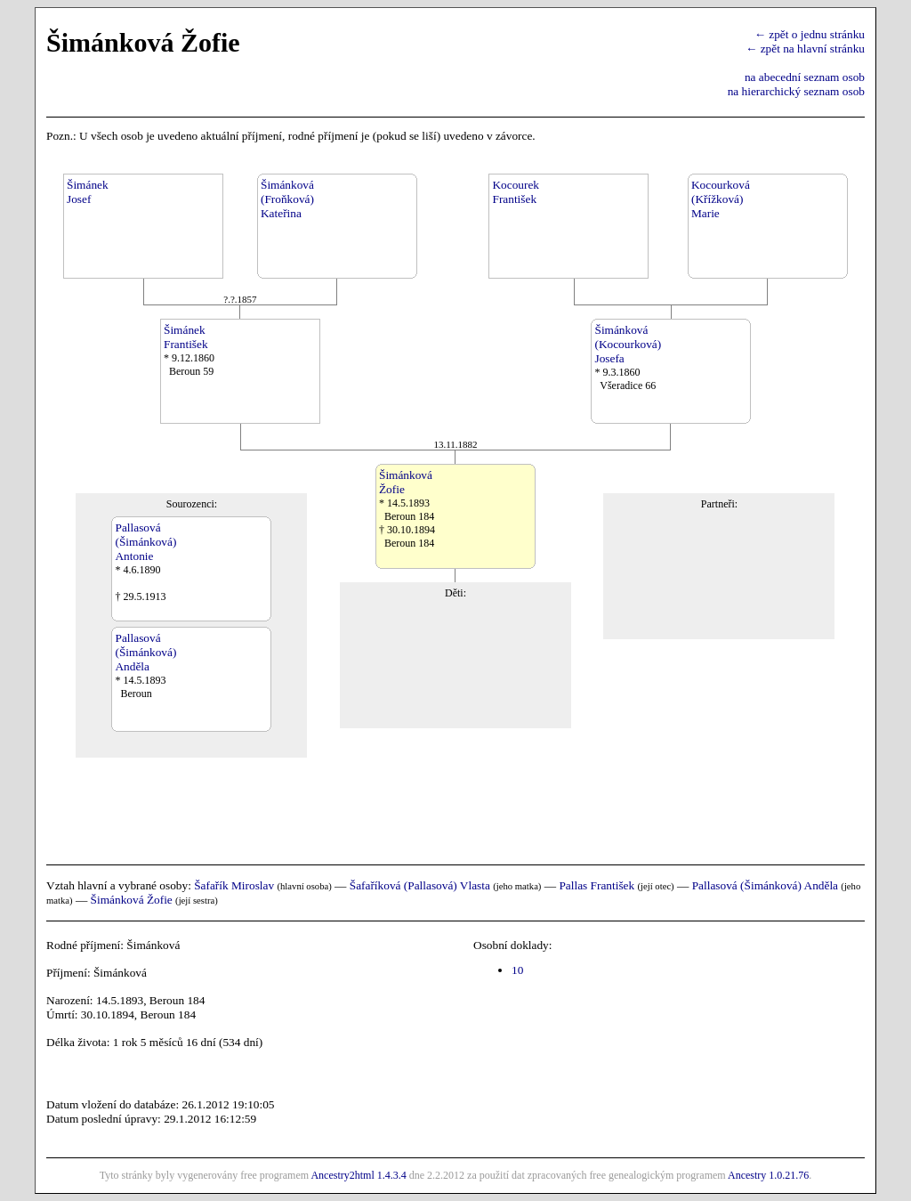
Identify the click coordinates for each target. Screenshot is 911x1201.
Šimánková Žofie (132, 899)
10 (517, 970)
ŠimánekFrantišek (186, 337)
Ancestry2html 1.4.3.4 (358, 1175)
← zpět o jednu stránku (809, 34)
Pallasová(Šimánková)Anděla (145, 652)
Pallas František (596, 885)
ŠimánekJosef (88, 192)
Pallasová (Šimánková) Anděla (765, 885)
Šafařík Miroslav (234, 885)
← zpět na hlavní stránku (805, 48)
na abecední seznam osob (805, 77)
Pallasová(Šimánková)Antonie (145, 542)
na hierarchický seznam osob (796, 91)
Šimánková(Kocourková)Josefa (627, 344)
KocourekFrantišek (515, 192)
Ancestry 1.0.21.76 (768, 1175)
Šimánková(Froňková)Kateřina (287, 199)
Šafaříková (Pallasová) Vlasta (420, 885)
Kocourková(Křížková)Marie (720, 199)
